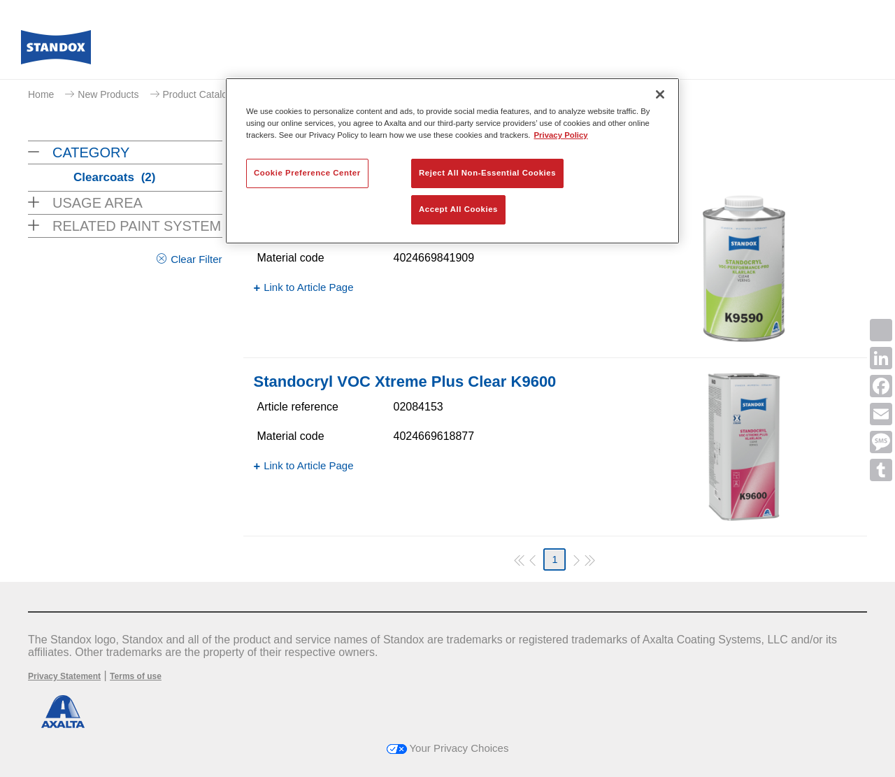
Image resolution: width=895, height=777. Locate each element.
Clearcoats (114, 177)
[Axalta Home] (56, 51)
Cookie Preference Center (307, 173)
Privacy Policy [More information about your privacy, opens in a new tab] (561, 135)
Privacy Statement (64, 676)
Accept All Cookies (458, 209)
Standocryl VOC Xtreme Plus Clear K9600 (405, 381)
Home (41, 94)
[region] (452, 161)
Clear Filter (196, 259)
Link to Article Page (308, 287)
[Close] (660, 94)
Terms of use (136, 676)
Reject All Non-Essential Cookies (487, 173)
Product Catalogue (203, 94)
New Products (108, 94)
